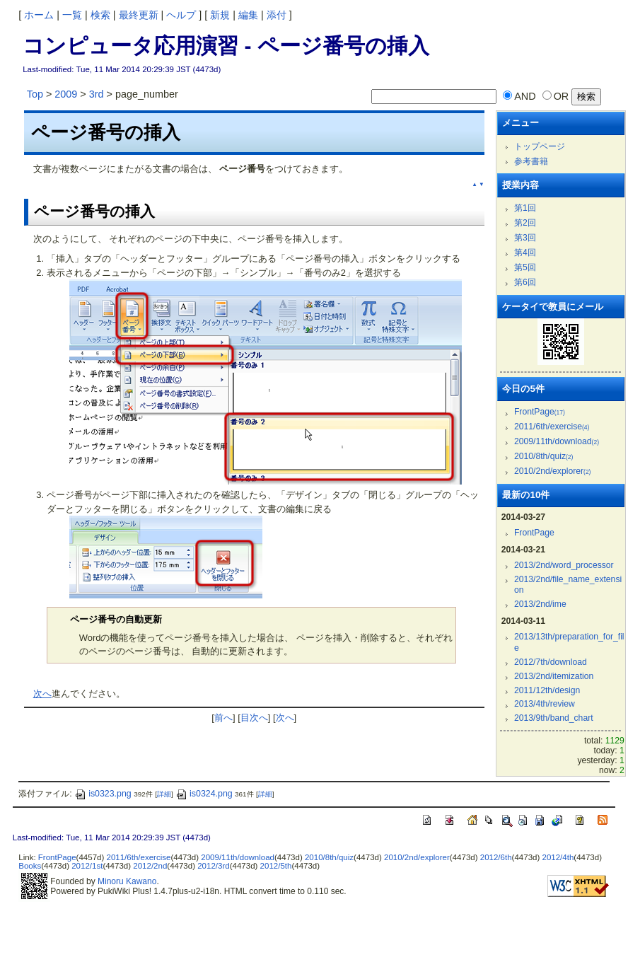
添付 (276, 15)
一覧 (72, 15)
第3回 (525, 238)
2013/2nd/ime (540, 604)
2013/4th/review (544, 704)
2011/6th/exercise (552, 426)
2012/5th (276, 866)
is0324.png (204, 794)
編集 (248, 15)
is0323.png (103, 794)
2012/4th (558, 857)
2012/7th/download (550, 662)
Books (29, 866)
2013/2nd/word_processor (564, 565)
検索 (100, 15)
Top (35, 94)
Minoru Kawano (127, 881)
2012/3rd (213, 866)
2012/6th (496, 857)
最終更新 (138, 15)
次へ (42, 693)
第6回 (525, 282)
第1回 (525, 208)
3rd (96, 94)
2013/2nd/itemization (553, 676)
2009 (65, 94)
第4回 (525, 252)
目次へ (254, 717)
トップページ (539, 146)
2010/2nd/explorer (552, 471)
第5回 (525, 267)
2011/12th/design (547, 690)
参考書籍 (531, 161)
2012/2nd (150, 866)
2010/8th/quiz (544, 456)
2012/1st (87, 866)
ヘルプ (181, 15)
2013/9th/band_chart (553, 718)
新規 (220, 15)
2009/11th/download (556, 441)
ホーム (39, 15)
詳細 (164, 794)
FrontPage (539, 412)
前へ (223, 717)
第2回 (525, 223)
